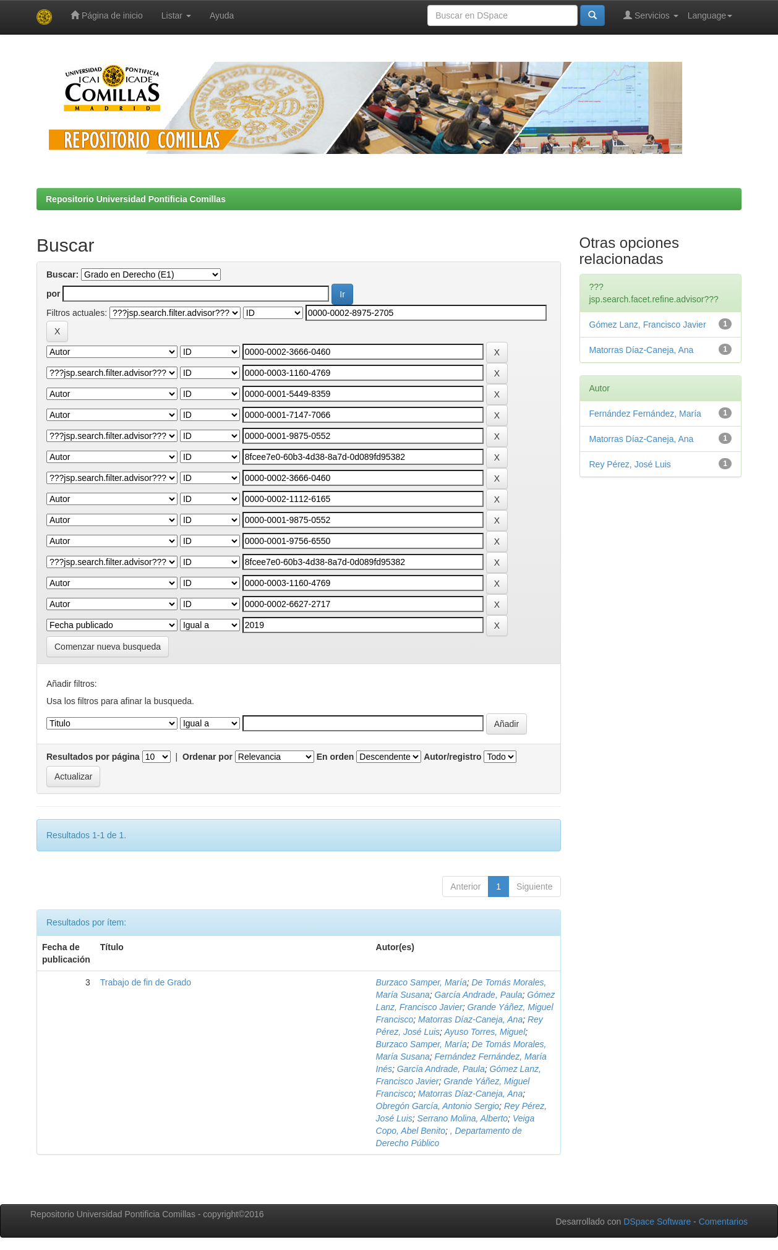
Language (710, 15)
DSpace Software (657, 1222)
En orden (335, 757)
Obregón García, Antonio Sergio (438, 1106)
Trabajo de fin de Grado (145, 982)
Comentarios (723, 1222)
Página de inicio (107, 15)
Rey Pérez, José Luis (630, 464)
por (53, 294)
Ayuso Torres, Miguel (484, 1032)
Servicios (650, 15)
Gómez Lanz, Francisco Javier (647, 325)
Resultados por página (93, 757)
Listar (176, 15)
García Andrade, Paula (479, 995)
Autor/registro (452, 757)
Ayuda (222, 15)
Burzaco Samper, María (421, 982)
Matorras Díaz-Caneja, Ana (470, 1019)
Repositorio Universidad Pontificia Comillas (136, 199)
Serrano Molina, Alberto (462, 1118)
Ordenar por (207, 757)
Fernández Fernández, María (645, 414)
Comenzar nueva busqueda (107, 647)
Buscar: (62, 274)
